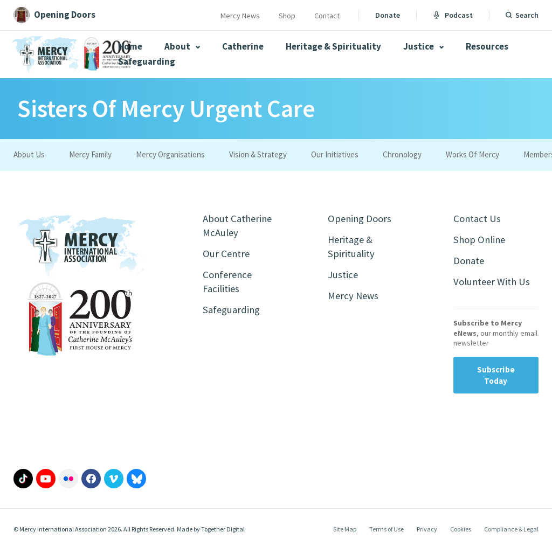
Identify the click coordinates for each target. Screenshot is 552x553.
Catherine (243, 46)
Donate (387, 15)
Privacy (427, 533)
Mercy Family (90, 154)
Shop (287, 15)
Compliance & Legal (511, 533)
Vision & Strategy (258, 154)
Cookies (460, 533)
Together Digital (223, 533)
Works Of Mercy (472, 154)
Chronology (402, 154)
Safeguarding (146, 61)
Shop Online (481, 241)
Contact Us (478, 219)
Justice (423, 46)
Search (527, 15)
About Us (29, 154)
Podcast (453, 15)
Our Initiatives (334, 154)
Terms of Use (386, 533)
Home (130, 46)
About (182, 46)
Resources (487, 46)
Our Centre (227, 256)
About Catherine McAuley (240, 226)
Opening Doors (362, 219)
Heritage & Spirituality (333, 46)
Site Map (344, 533)
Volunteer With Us (494, 285)
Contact (327, 15)
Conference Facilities (229, 286)
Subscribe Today (496, 379)
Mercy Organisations (170, 154)
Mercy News (240, 15)
